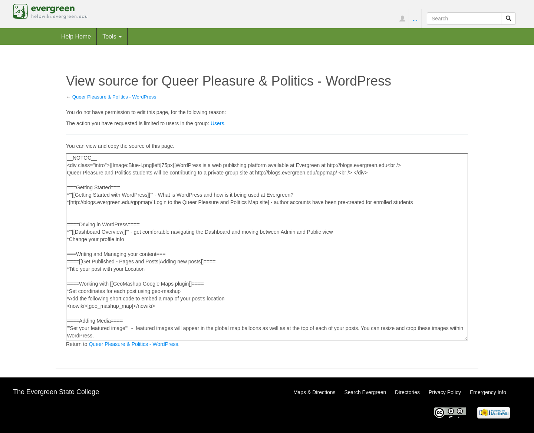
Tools (112, 36)
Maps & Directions (314, 392)
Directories (407, 392)
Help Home (76, 36)
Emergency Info (488, 392)
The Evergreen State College (56, 392)
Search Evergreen (365, 392)
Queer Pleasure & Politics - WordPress (114, 97)
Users (217, 123)
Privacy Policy (445, 392)
